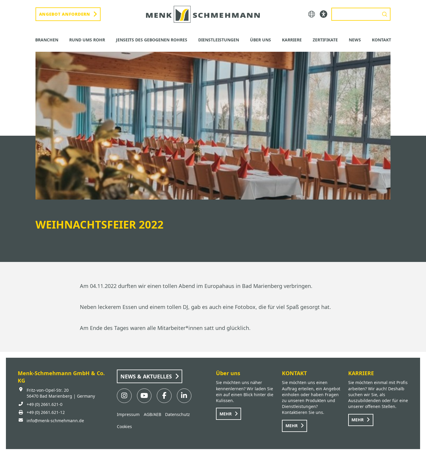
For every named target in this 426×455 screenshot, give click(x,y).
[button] (311, 14)
